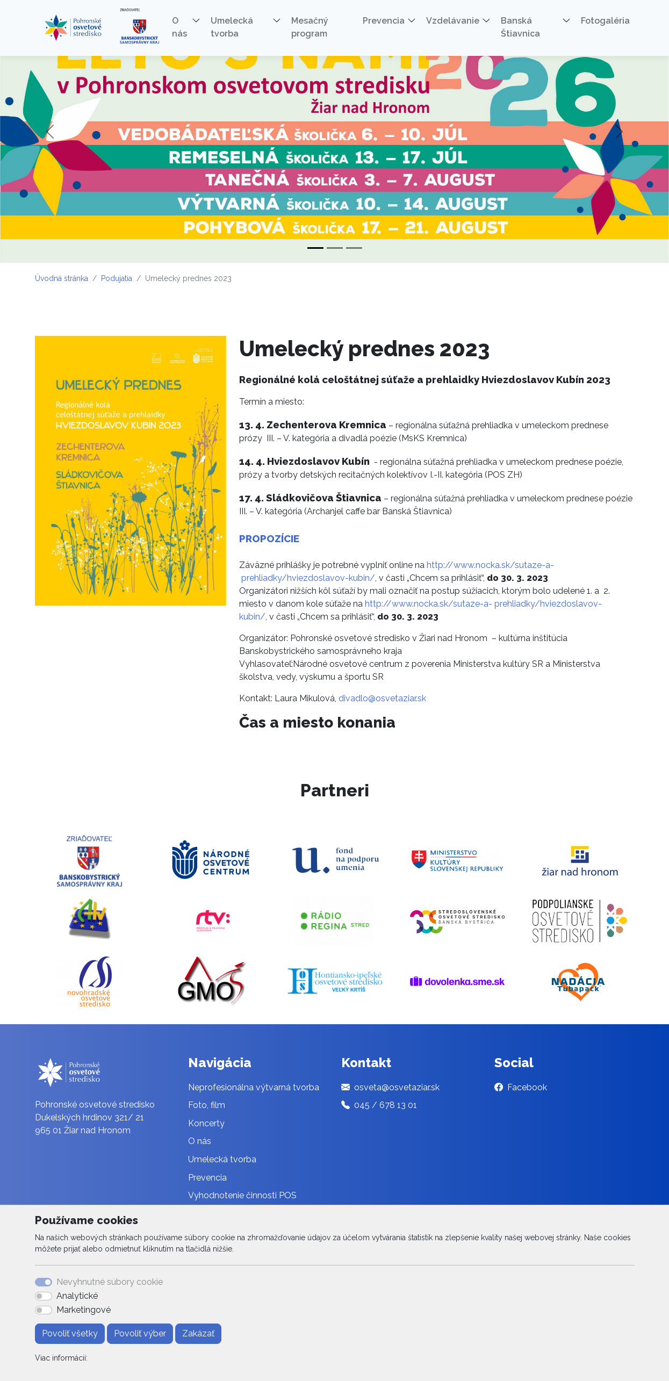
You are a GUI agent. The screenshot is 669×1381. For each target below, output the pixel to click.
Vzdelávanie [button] (452, 21)
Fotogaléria (605, 21)
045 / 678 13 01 (385, 1105)
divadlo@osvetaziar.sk (382, 698)
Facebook (527, 1087)
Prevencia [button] (384, 21)
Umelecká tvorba (222, 1159)
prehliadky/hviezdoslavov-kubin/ (308, 578)
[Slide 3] (354, 248)
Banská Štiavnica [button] (520, 27)
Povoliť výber (140, 1333)
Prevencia (207, 1178)
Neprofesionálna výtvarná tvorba (253, 1087)
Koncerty (206, 1123)
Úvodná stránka (61, 278)
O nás (199, 1141)
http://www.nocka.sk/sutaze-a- (490, 565)
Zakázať (198, 1333)
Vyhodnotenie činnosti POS (242, 1195)
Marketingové (83, 1310)
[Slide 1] (315, 248)
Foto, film (206, 1105)
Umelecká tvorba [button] (232, 27)
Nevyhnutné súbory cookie (109, 1282)
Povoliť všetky (70, 1333)
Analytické (77, 1296)
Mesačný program (309, 27)
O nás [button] (179, 27)
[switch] (43, 1296)
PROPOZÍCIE (269, 538)
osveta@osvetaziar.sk (397, 1087)
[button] (199, 22)
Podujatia (116, 278)
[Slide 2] (335, 248)
